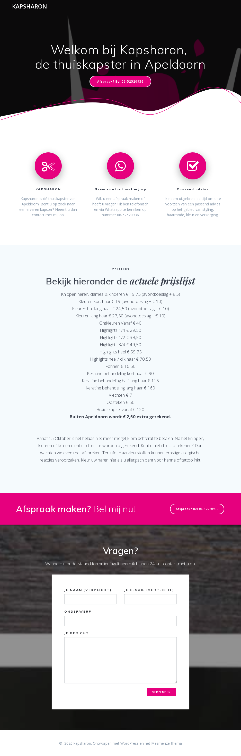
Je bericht (120, 657)
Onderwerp (120, 618)
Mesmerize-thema (166, 743)
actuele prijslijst (162, 281)
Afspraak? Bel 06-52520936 (120, 81)
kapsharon (29, 6)
